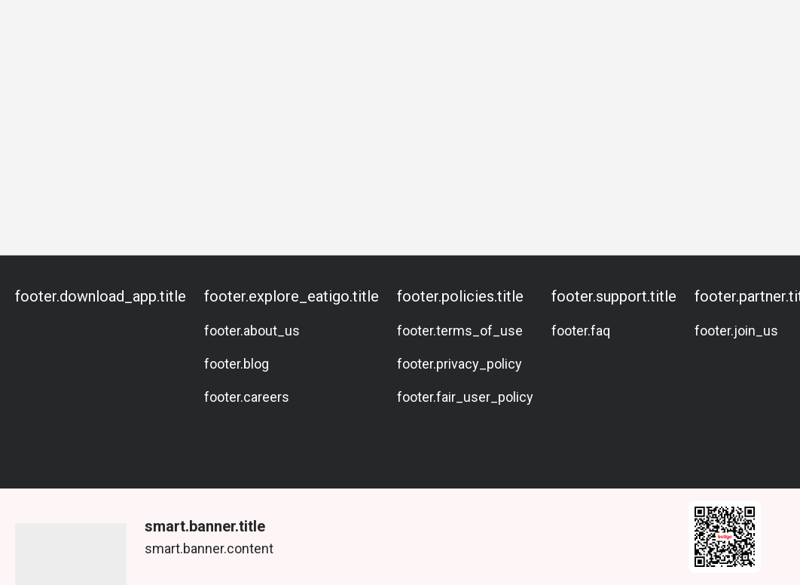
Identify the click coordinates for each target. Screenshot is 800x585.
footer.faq (580, 330)
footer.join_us (736, 330)
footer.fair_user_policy (465, 397)
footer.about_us (252, 330)
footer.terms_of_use (460, 330)
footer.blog (236, 364)
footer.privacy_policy (459, 364)
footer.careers (246, 397)
